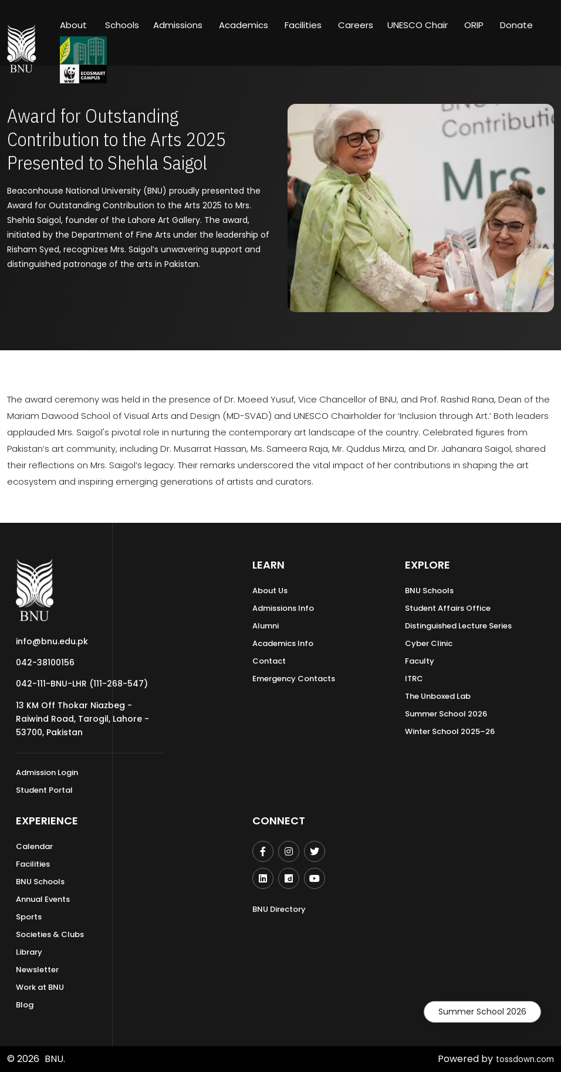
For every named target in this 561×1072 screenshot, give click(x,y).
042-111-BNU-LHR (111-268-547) (82, 683)
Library (29, 952)
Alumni (265, 625)
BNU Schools (429, 590)
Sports (29, 916)
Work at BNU (40, 987)
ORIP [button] (474, 25)
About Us (270, 590)
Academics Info (282, 643)
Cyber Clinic (428, 643)
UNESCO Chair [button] (417, 25)
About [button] (74, 25)
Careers (355, 25)
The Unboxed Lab (438, 696)
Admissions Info (283, 608)
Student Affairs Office (448, 608)
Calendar (34, 846)
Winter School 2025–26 (450, 731)
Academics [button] (243, 25)
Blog (24, 1004)
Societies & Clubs (50, 934)
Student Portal (44, 790)
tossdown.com (520, 1059)
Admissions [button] (177, 25)
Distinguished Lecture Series (458, 625)
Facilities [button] (303, 25)
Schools (122, 25)
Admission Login (47, 772)
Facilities (33, 864)
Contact (269, 661)
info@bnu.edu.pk (52, 641)
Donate (516, 25)
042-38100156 (45, 662)
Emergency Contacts (293, 678)
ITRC (414, 678)
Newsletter (37, 969)
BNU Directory (279, 909)
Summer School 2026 (482, 1011)
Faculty (419, 661)
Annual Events (43, 899)
